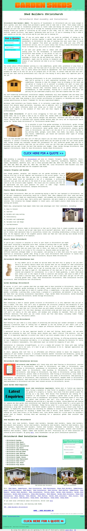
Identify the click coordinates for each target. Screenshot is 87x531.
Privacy (82, 516)
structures (37, 86)
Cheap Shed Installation (12, 490)
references (24, 107)
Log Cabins (14, 497)
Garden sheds (53, 116)
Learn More (69, 530)
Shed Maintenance (49, 488)
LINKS (63, 10)
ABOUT (67, 10)
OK (75, 530)
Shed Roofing (63, 490)
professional (23, 94)
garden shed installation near (30, 403)
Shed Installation (35, 488)
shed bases (58, 314)
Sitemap (5, 516)
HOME (59, 10)
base (42, 68)
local (68, 45)
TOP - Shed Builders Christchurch (16, 507)
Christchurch (32, 159)
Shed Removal (51, 494)
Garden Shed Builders (19, 492)
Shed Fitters (73, 496)
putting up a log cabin (35, 394)
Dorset (67, 381)
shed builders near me (44, 399)
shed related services (43, 381)
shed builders (70, 164)
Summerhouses (22, 488)
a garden (11, 25)
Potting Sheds (49, 492)
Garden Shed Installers (21, 494)
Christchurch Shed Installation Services (25, 436)
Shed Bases (12, 488)
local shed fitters (20, 412)
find (9, 423)
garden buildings (28, 288)
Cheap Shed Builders (64, 488)
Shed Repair (27, 490)
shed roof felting (53, 338)
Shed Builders (24, 497)
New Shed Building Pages (13, 516)
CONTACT (73, 10)
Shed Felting (52, 490)
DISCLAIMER (80, 10)
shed (33, 53)
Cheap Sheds (35, 497)
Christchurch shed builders (26, 364)
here (32, 432)
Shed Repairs (44, 497)
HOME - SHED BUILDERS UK (44, 510)
